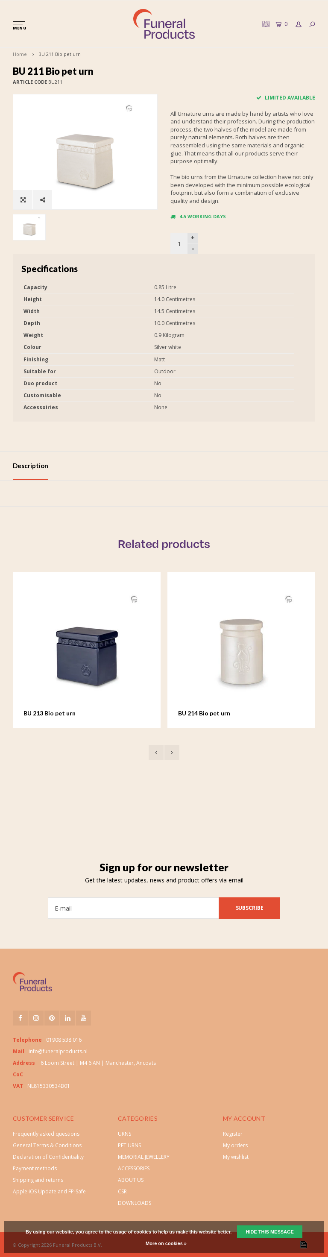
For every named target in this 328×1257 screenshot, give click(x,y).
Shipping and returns (38, 1180)
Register (233, 1133)
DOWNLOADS (134, 1203)
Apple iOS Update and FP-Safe (49, 1191)
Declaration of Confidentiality (48, 1156)
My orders (235, 1145)
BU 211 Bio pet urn (59, 54)
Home (20, 54)
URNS (124, 1133)
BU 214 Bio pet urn (204, 713)
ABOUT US (131, 1180)
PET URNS (129, 1145)
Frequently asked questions (46, 1133)
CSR (122, 1191)
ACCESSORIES (133, 1168)
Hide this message (269, 1231)
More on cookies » (166, 1243)
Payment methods (35, 1168)
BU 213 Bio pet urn (49, 713)
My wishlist (236, 1156)
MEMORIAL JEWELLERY (144, 1156)
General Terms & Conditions (47, 1145)
